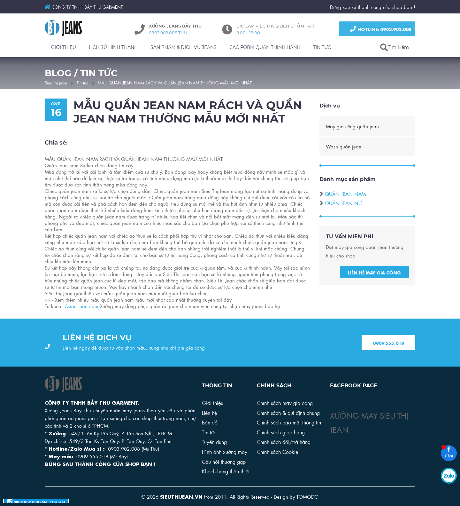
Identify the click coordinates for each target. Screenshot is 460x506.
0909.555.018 (388, 343)
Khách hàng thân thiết (225, 471)
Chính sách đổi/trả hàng (283, 441)
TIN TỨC (322, 47)
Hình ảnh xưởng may (224, 451)
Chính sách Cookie (277, 451)
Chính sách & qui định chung (288, 412)
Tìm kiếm (398, 47)
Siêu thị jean (56, 82)
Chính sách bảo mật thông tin (289, 422)
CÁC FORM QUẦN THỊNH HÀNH (264, 47)
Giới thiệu (212, 402)
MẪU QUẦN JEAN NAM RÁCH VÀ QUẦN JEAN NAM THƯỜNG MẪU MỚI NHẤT (175, 82)
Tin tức (82, 82)
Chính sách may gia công (285, 402)
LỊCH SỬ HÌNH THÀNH (113, 47)
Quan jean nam (81, 307)
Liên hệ (209, 412)
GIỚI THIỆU (63, 47)
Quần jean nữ (343, 204)
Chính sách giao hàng (281, 432)
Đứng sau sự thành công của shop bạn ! (372, 7)
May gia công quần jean (352, 127)
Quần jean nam (345, 195)
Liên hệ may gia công (374, 273)
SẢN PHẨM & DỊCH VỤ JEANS (183, 47)
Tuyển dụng (214, 441)
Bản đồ (210, 422)
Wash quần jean (343, 147)
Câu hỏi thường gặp (224, 461)
